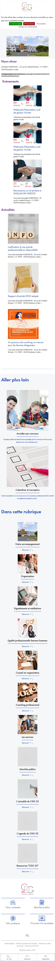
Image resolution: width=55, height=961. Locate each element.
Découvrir (27, 550)
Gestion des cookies (44, 943)
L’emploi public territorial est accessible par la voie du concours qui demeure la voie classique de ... (27, 440)
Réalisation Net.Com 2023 (27, 950)
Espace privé (45, 959)
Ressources (27, 959)
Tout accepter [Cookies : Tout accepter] (15, 24)
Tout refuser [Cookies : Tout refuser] (29, 24)
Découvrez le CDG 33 (31, 946)
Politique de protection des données (26, 943)
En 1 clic (9, 959)
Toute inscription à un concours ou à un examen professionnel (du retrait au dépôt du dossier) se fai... (27, 497)
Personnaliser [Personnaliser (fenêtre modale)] (41, 24)
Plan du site (20, 946)
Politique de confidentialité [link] (28, 27)
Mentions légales (9, 943)
